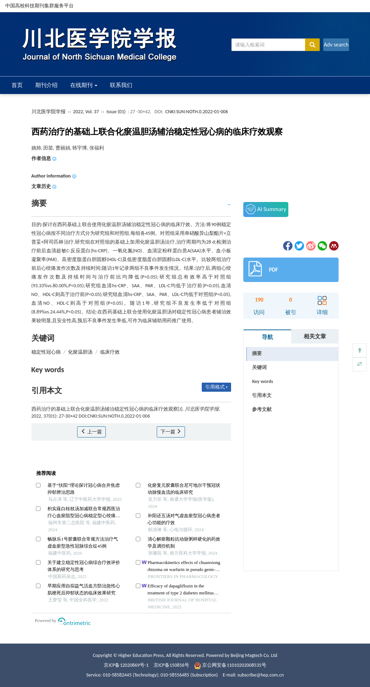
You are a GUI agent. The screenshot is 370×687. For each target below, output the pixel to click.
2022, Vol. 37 (86, 112)
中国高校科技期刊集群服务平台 (39, 6)
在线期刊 (83, 85)
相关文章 (315, 336)
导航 (267, 337)
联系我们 (121, 85)
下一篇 (171, 432)
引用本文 (262, 395)
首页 (17, 85)
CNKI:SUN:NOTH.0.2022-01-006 (196, 112)
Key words (262, 381)
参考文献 (262, 409)
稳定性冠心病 (46, 352)
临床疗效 (110, 352)
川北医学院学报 (48, 112)
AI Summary (265, 209)
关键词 (259, 367)
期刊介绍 (46, 85)
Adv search (336, 44)
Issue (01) (116, 112)
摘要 (257, 353)
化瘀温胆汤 (80, 352)
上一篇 (91, 432)
